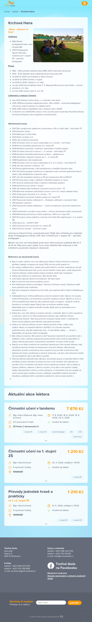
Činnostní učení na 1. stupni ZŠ (32, 453)
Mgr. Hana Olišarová (22, 415)
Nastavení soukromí (57, 573)
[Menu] (85, 3)
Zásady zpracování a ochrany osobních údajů (66, 577)
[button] (46, 441)
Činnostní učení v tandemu (31, 408)
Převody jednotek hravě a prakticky (30, 494)
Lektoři (15, 11)
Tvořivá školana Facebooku (66, 566)
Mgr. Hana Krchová (22, 462)
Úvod (6, 11)
